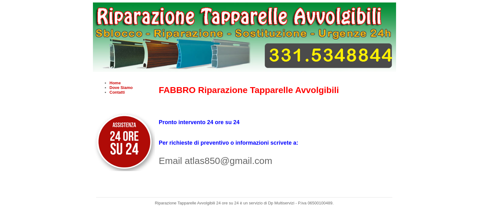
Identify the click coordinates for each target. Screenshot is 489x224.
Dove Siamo (121, 87)
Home (115, 83)
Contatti (117, 92)
